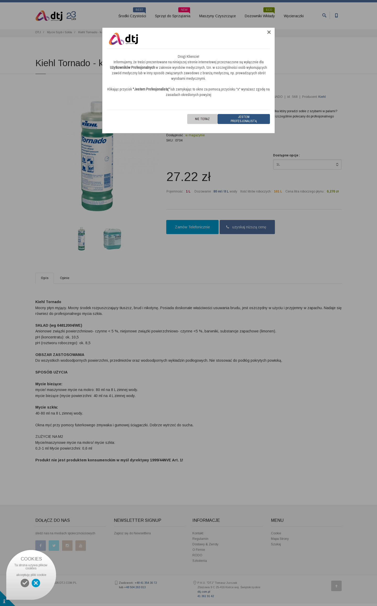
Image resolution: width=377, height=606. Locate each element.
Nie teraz (202, 119)
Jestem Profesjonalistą (244, 119)
